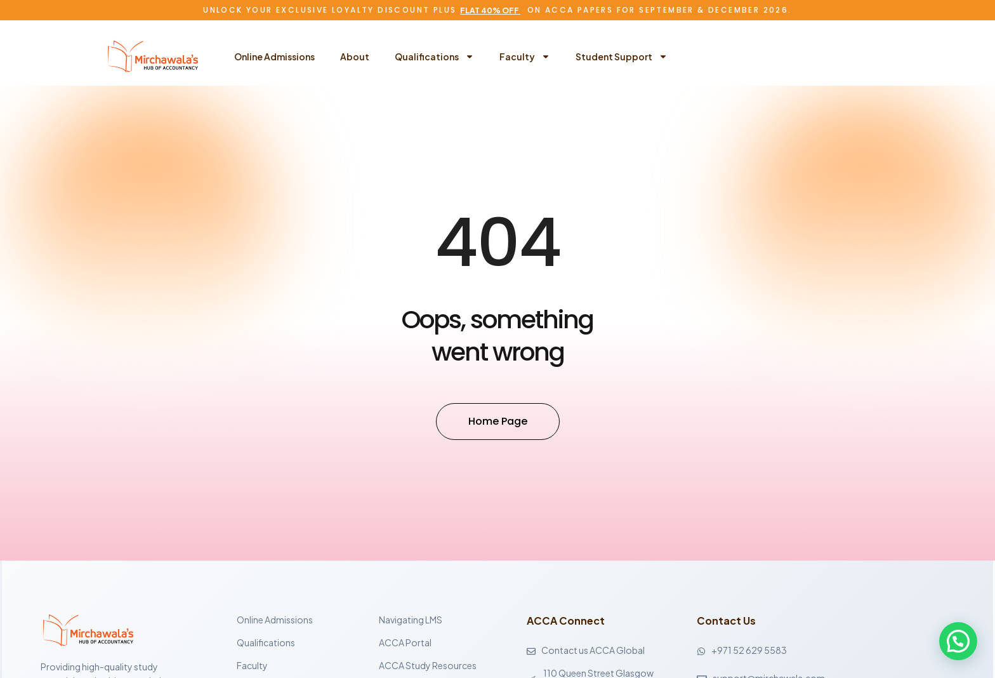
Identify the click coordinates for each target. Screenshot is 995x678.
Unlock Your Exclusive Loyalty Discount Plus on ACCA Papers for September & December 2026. (497, 9)
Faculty (524, 56)
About (354, 56)
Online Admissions (274, 56)
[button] (958, 641)
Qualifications (434, 56)
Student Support (622, 56)
